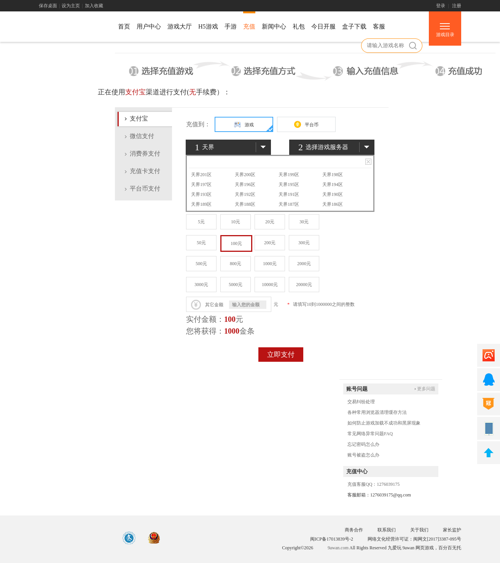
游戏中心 (73, 28)
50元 (201, 242)
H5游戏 (208, 26)
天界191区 (289, 194)
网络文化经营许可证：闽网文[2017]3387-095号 (414, 539)
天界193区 (201, 194)
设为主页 (71, 5)
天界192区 (245, 194)
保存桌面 (48, 5)
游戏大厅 (179, 26)
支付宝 (139, 118)
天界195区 (289, 184)
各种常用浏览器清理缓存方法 (377, 412)
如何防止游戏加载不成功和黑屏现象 (383, 423)
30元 (304, 221)
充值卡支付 (145, 171)
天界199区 (289, 174)
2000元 (304, 263)
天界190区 (332, 194)
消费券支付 (145, 153)
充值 (249, 26)
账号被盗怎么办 (363, 455)
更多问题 (426, 388)
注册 (456, 5)
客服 (379, 26)
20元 (269, 221)
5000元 (235, 284)
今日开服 (323, 26)
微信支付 (142, 136)
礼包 (299, 26)
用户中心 (149, 26)
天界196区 (245, 184)
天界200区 (245, 174)
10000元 (270, 284)
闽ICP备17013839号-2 (331, 539)
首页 (124, 26)
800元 (235, 263)
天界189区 (201, 204)
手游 (231, 26)
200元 (269, 242)
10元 (235, 221)
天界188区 (245, 204)
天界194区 (332, 184)
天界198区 (332, 174)
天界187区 (289, 204)
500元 (201, 263)
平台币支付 (145, 188)
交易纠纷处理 (361, 401)
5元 (201, 221)
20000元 (304, 284)
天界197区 (201, 184)
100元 (236, 243)
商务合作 (354, 530)
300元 (304, 242)
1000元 (270, 263)
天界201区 (201, 174)
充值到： (198, 124)
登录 (440, 5)
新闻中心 (274, 26)
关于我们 (419, 530)
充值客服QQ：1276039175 (373, 484)
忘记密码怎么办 (363, 444)
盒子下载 (354, 26)
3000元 (201, 284)
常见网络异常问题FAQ (370, 433)
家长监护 (452, 530)
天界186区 (332, 204)
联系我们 (386, 530)
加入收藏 (94, 5)
